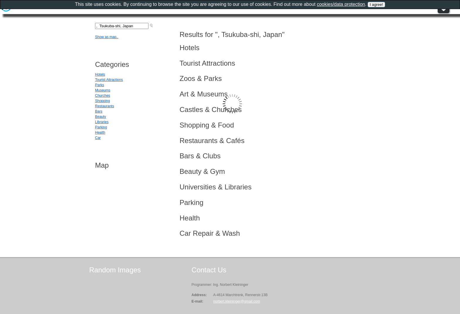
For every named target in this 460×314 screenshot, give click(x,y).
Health (100, 132)
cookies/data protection (341, 4)
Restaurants (104, 106)
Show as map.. (106, 37)
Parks (99, 85)
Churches (102, 96)
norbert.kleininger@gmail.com (236, 301)
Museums (102, 90)
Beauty (100, 117)
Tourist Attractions (109, 80)
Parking (101, 127)
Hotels (100, 74)
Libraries (102, 122)
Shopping (102, 101)
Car (98, 138)
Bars (98, 111)
